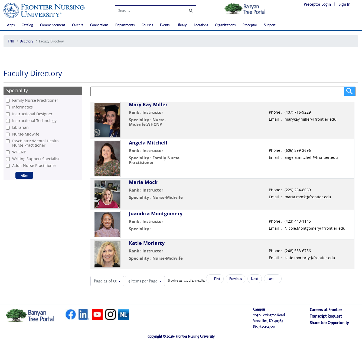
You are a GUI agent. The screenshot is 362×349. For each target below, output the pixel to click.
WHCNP (19, 152)
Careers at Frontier (326, 309)
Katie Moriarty (147, 243)
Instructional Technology (34, 120)
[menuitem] (11, 25)
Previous (235, 278)
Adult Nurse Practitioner (34, 165)
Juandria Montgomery (155, 213)
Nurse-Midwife (25, 134)
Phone (274, 112)
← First (215, 278)
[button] (107, 281)
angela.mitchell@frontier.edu (311, 157)
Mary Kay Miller (148, 104)
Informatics (22, 107)
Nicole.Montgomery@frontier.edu (315, 228)
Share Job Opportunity (329, 322)
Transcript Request (326, 316)
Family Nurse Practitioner (35, 100)
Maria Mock (143, 182)
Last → (273, 278)
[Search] (146, 11)
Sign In (344, 4)
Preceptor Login (317, 4)
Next (254, 278)
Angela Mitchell (148, 142)
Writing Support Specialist (36, 159)
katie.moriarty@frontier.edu (310, 258)
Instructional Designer (32, 114)
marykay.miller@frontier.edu (311, 119)
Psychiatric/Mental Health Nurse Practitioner (35, 143)
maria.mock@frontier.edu (308, 197)
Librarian (20, 127)
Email (274, 119)
